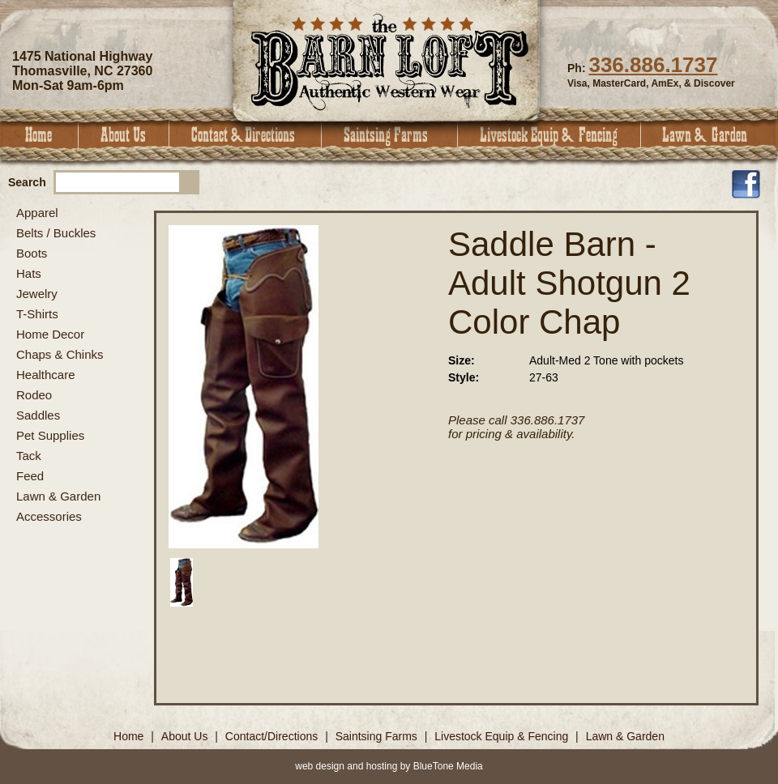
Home (39, 135)
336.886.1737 (652, 65)
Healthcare (45, 374)
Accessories (49, 516)
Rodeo (34, 395)
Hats (28, 273)
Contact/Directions (273, 736)
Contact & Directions (245, 135)
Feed (30, 476)
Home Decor (50, 334)
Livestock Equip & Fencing (549, 135)
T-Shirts (37, 314)
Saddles (38, 415)
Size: (461, 360)
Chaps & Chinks (60, 354)
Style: (463, 377)
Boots (31, 253)
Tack (28, 455)
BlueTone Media (448, 766)
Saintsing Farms (390, 135)
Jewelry (37, 293)
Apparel (37, 212)
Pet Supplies (50, 435)
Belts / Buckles (56, 233)
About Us (124, 135)
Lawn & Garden (709, 135)
